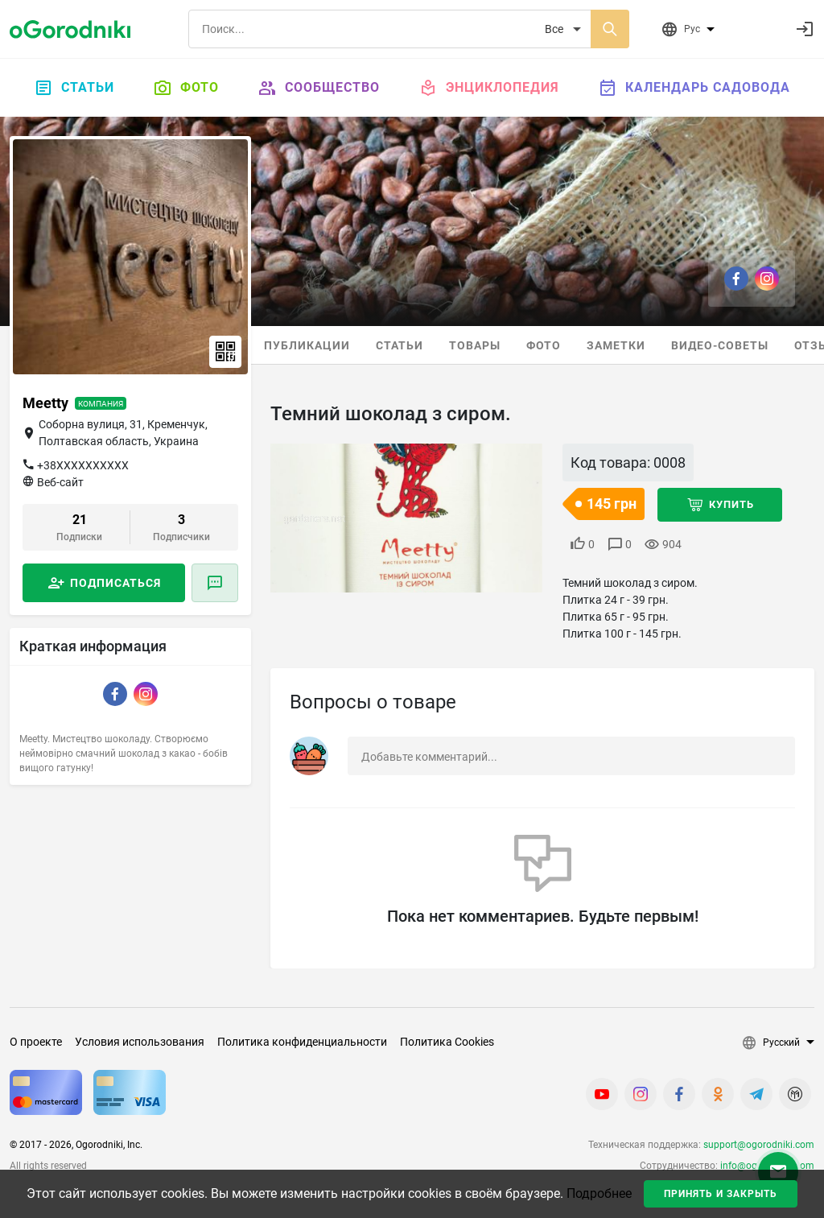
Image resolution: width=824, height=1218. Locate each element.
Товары (475, 345)
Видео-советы (719, 345)
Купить (731, 504)
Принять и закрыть (720, 1193)
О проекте (36, 1041)
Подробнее (599, 1193)
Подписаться (115, 582)
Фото (186, 87)
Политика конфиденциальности (302, 1041)
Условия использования (139, 1041)
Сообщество (319, 87)
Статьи (74, 87)
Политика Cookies (447, 1041)
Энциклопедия (488, 87)
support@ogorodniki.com (758, 1144)
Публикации (307, 345)
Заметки (616, 345)
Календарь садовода (694, 87)
